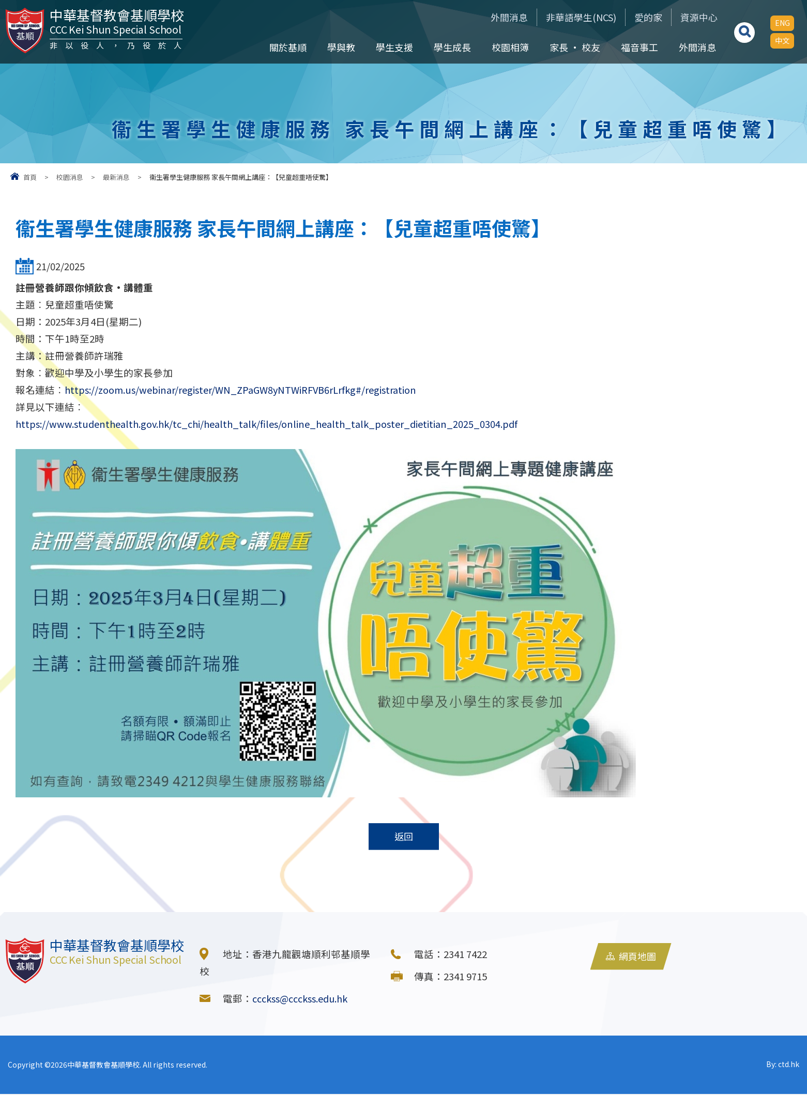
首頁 (30, 177)
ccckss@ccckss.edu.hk (303, 999)
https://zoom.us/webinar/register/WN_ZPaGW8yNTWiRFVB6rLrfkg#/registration (244, 389)
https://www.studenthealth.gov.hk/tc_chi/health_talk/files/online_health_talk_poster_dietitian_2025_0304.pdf (274, 423)
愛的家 (639, 17)
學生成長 (450, 47)
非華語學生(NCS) (565, 17)
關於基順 (286, 47)
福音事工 (638, 47)
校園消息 (69, 177)
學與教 (340, 47)
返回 (404, 837)
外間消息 (487, 17)
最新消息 (116, 177)
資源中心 (694, 17)
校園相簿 (508, 47)
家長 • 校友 (573, 47)
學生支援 (393, 47)
